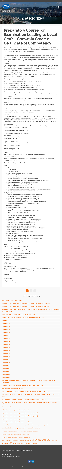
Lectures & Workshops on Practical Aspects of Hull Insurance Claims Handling (24, 399)
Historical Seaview (7, 407)
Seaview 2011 (6, 362)
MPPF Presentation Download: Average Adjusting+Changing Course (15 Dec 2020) (25, 391)
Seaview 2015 (6, 350)
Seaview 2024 (6, 323)
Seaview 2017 (6, 344)
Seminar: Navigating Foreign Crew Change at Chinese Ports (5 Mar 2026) (23, 317)
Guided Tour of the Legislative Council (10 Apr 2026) (16, 410)
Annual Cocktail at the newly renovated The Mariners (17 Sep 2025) (21, 428)
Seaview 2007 (6, 374)
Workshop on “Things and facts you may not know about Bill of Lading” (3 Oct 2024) (25, 306)
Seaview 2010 (6, 365)
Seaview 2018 (6, 341)
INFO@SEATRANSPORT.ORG (11, 456)
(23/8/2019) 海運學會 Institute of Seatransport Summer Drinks (19, 443)
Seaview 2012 (6, 359)
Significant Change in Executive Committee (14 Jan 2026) (18, 314)
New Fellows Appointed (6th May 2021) (13, 388)
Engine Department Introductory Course (13, 419)
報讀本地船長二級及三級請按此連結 (12, 300)
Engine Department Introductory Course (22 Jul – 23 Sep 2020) (20, 416)
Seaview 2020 (6, 335)
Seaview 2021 (6, 332)
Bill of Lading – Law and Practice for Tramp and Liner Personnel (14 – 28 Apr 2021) (25, 425)
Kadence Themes (26, 466)
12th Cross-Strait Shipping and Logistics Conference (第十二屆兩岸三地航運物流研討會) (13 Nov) (29, 440)
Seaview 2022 (6, 329)
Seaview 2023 (6, 326)
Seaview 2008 (6, 371)
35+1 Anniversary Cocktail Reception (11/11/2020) (16, 437)
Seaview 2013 (6, 356)
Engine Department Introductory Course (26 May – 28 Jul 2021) (20, 413)
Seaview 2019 (6, 338)
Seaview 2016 (6, 347)
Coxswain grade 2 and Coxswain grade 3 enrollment (17, 422)
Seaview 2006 (6, 377)
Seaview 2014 (6, 353)
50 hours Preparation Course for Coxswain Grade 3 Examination (20, 431)
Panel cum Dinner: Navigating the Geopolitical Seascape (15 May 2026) (22, 385)
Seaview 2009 (6, 368)
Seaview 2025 (6, 320)
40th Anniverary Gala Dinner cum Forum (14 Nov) (16, 434)
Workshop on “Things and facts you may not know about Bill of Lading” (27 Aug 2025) (26, 303)
